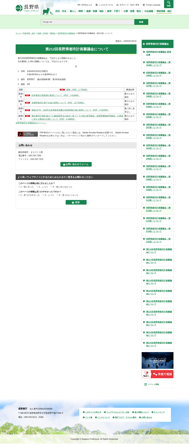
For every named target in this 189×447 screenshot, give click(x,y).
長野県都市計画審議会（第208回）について (158, 178)
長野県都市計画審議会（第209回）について (158, 188)
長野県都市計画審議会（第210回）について (158, 198)
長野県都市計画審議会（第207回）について (158, 167)
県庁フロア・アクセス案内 (125, 421)
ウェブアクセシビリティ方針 (117, 416)
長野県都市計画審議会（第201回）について (158, 126)
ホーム (18, 33)
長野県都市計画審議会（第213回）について (158, 219)
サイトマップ (159, 416)
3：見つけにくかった (69, 195)
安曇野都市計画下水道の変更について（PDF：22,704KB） (58, 103)
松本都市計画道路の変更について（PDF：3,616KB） (56, 95)
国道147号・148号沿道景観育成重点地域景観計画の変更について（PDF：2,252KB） (70, 110)
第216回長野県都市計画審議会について (159, 250)
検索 (169, 6)
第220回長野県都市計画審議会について (159, 292)
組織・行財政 (42, 33)
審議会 (52, 33)
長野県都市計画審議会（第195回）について (158, 74)
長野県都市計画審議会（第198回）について (158, 95)
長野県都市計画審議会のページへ (31, 123)
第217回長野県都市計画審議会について (159, 261)
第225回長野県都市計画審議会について (159, 344)
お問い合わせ (146, 421)
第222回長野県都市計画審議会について (159, 313)
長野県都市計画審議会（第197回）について (158, 84)
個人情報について (142, 416)
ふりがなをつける (106, 5)
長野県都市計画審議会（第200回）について (158, 115)
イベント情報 (155, 386)
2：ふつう (43, 187)
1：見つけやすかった (30, 195)
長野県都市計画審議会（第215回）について (158, 240)
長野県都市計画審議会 (66, 33)
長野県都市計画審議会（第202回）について (158, 136)
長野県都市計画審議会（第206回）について (158, 157)
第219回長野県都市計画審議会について (159, 282)
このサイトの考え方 (93, 416)
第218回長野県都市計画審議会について (159, 271)
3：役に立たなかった (62, 187)
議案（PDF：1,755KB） (77, 90)
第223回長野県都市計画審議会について (159, 323)
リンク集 (88, 421)
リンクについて (103, 421)
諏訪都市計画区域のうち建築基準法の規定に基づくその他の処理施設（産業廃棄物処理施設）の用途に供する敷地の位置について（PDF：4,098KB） (77, 117)
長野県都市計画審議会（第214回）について (158, 230)
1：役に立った (27, 187)
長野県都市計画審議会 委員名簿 (158, 53)
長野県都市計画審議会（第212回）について (158, 209)
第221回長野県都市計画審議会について (159, 302)
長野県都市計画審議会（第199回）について (158, 105)
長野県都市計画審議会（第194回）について (158, 63)
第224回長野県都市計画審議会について (159, 333)
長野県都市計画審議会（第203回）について (158, 146)
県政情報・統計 (29, 33)
